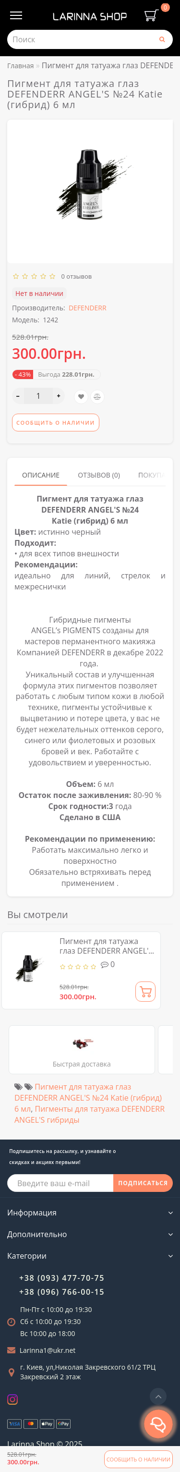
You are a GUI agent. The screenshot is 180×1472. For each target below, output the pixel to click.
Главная (20, 65)
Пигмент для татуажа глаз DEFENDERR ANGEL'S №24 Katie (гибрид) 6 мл (106, 951)
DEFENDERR (88, 307)
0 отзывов (75, 276)
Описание (41, 474)
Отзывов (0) (99, 474)
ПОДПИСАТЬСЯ (143, 1183)
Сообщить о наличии (138, 1459)
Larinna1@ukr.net (48, 1350)
